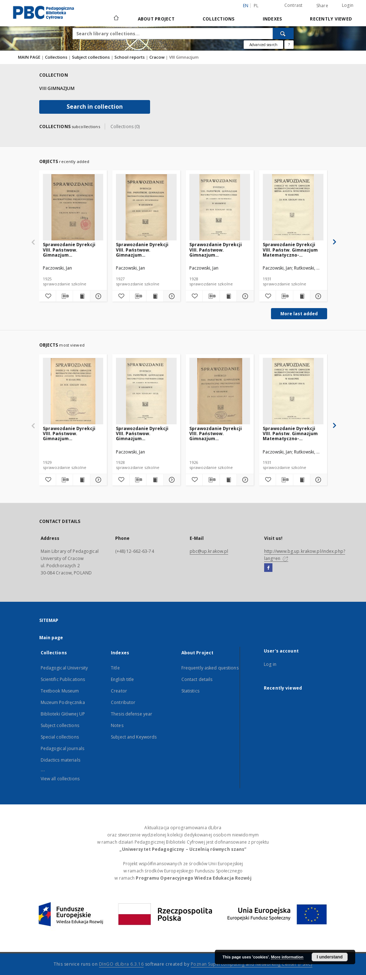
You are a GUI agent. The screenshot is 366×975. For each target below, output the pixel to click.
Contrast (293, 5)
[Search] (283, 33)
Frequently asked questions (210, 668)
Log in (270, 664)
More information (287, 957)
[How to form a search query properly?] (289, 44)
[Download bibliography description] (64, 296)
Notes (117, 725)
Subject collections (91, 57)
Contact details (197, 679)
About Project (156, 19)
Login (347, 5)
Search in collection (95, 106)
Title (115, 668)
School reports (130, 57)
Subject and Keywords (134, 737)
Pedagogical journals (62, 748)
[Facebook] (268, 568)
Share (322, 6)
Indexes (272, 19)
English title (122, 679)
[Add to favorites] (47, 296)
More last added (299, 314)
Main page (51, 638)
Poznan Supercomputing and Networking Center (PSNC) (251, 964)
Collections (219, 19)
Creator (119, 691)
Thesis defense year (131, 714)
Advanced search (263, 44)
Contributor (123, 702)
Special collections (60, 737)
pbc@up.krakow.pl (209, 551)
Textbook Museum (60, 691)
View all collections (60, 779)
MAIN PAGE (29, 57)
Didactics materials (60, 760)
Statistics (190, 691)
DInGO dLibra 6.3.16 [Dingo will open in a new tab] (121, 964)
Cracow (157, 57)
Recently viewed (331, 19)
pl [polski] (256, 5)
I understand (330, 957)
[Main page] (116, 19)
